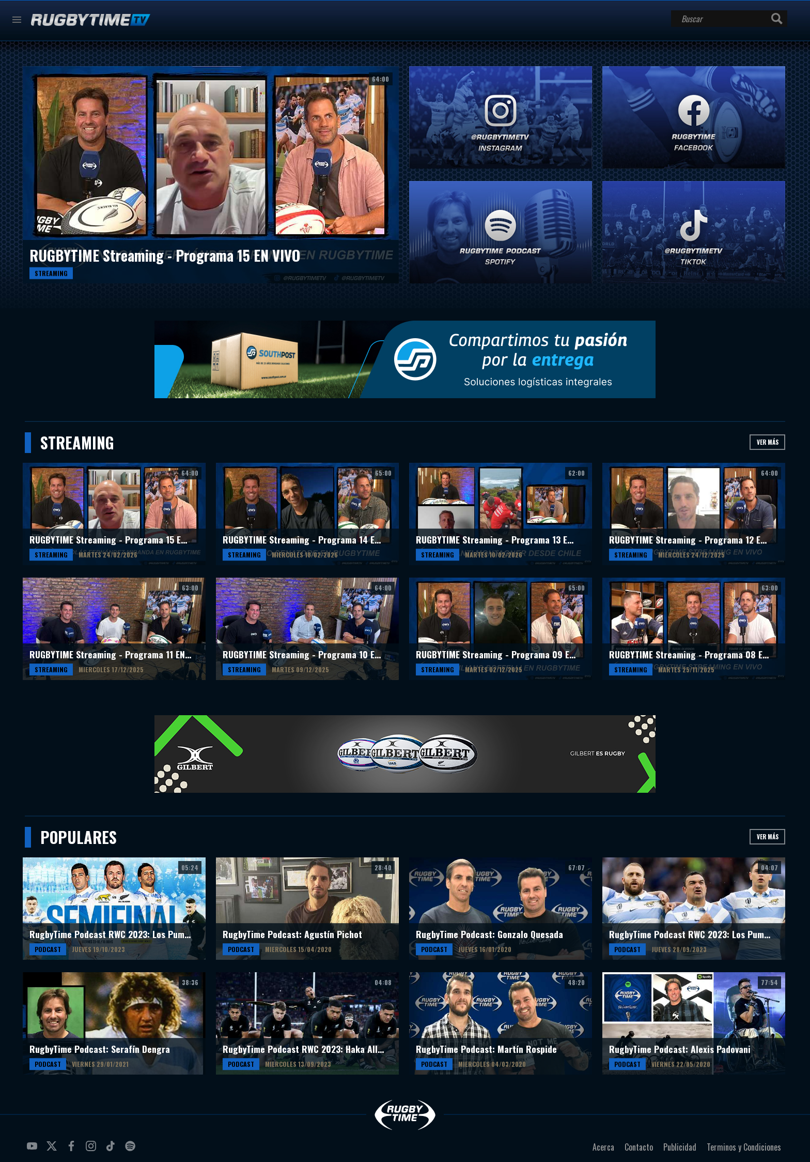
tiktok (112, 1150)
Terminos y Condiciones (744, 1147)
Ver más (767, 441)
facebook (73, 1150)
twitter (53, 1150)
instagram (92, 1150)
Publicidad (679, 1147)
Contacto (639, 1147)
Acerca (603, 1147)
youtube (33, 1150)
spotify (131, 1150)
